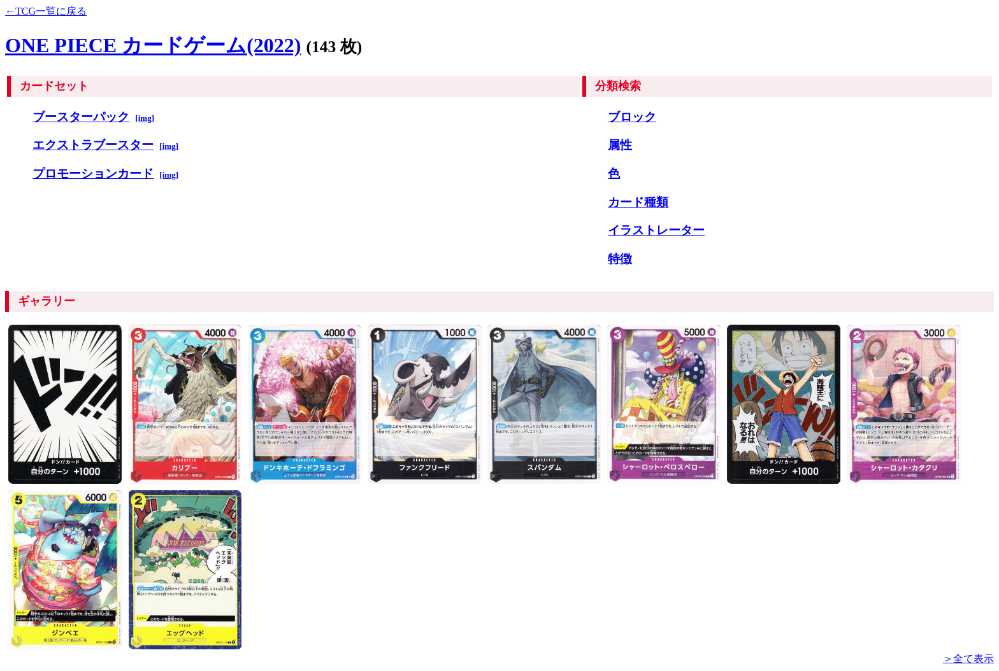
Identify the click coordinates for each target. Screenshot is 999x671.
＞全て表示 (968, 658)
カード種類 (638, 202)
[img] (144, 118)
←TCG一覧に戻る (46, 11)
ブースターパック (80, 117)
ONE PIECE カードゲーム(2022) (153, 45)
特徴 (620, 258)
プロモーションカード (93, 173)
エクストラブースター (93, 145)
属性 (620, 145)
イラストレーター (656, 230)
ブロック (632, 117)
